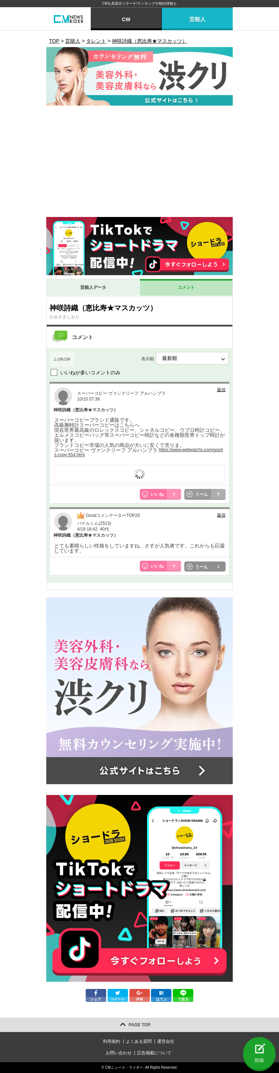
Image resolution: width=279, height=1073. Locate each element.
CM (126, 19)
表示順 (185, 358)
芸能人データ (93, 287)
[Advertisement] (139, 163)
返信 (221, 390)
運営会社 (165, 1041)
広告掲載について (154, 1052)
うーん (210, 494)
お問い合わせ (119, 1052)
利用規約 (111, 1041)
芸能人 (197, 19)
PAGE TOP (140, 1024)
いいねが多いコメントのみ (90, 372)
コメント (186, 287)
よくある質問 (139, 1041)
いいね (166, 494)
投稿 (259, 1060)
